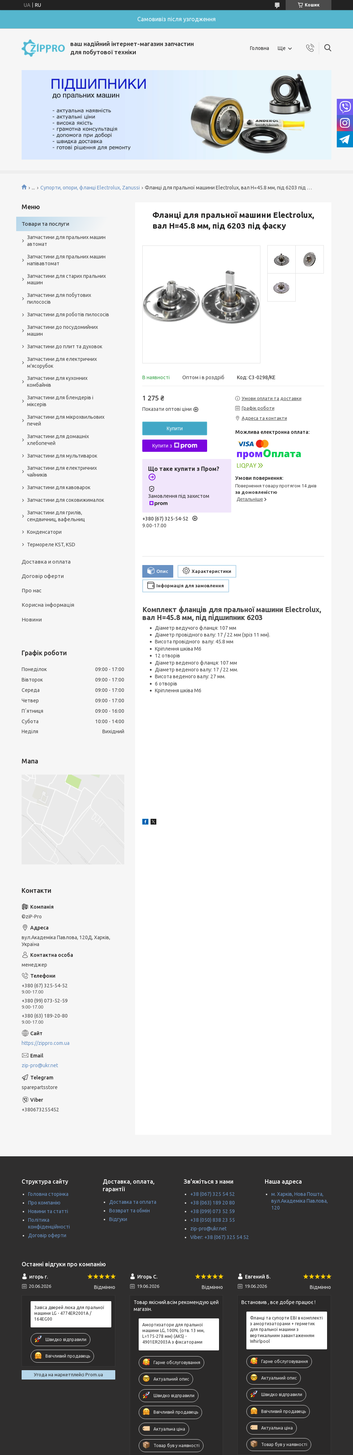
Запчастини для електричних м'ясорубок (62, 362)
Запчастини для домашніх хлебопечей (58, 439)
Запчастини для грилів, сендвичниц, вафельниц (56, 516)
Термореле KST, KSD (51, 544)
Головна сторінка (48, 1194)
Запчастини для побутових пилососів (59, 298)
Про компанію (44, 1203)
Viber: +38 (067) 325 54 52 (219, 1237)
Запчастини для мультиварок (62, 456)
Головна (259, 48)
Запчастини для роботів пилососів (68, 314)
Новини (32, 619)
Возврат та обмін (129, 1210)
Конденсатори (44, 532)
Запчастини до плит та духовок (64, 346)
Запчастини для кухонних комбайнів (57, 381)
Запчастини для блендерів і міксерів (60, 401)
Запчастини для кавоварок (58, 487)
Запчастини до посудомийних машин (62, 330)
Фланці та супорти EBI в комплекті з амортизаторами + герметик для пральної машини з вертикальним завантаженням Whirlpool (286, 1330)
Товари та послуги (45, 224)
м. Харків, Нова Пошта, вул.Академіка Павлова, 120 (299, 1201)
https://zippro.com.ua (46, 1043)
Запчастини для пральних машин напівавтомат (66, 260)
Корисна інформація (48, 605)
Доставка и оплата (46, 562)
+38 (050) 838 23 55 (212, 1220)
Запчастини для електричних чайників (62, 471)
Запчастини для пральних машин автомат (66, 240)
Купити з (174, 445)
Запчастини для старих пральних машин (66, 279)
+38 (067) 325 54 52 (212, 1194)
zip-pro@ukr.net (40, 1065)
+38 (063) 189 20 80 (212, 1203)
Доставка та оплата (132, 1202)
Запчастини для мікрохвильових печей (65, 420)
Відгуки (118, 1219)
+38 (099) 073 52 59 (212, 1211)
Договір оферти (43, 576)
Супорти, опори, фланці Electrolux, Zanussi (90, 188)
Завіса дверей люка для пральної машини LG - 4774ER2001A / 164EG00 (69, 1313)
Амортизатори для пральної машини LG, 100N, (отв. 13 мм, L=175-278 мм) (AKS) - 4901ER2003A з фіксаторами (173, 1333)
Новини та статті (48, 1211)
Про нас (31, 590)
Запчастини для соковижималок (65, 500)
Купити (175, 428)
